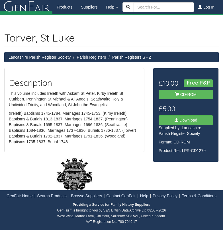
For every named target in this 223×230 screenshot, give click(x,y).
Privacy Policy (165, 196)
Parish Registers (91, 57)
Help (144, 196)
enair (26, 7)
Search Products (52, 196)
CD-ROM (186, 94)
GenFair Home (20, 196)
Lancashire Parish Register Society (40, 57)
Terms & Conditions (199, 196)
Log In (206, 7)
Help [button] (112, 7)
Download (185, 120)
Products (64, 7)
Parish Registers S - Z (131, 57)
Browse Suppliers (86, 196)
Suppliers (89, 7)
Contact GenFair (121, 196)
